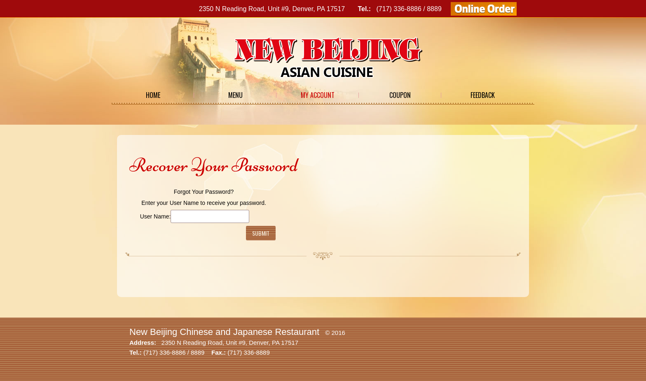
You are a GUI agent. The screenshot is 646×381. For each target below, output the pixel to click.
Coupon (400, 95)
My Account (318, 95)
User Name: (155, 216)
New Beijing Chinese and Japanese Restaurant (224, 332)
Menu (235, 95)
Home (153, 95)
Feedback (482, 95)
